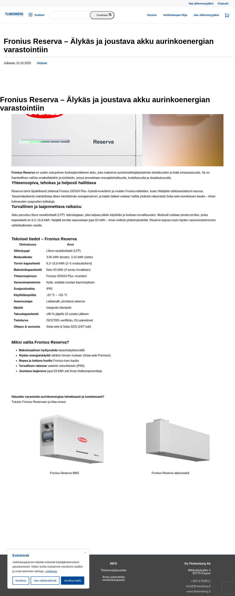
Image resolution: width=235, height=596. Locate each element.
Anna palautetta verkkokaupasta (113, 578)
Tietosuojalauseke (113, 570)
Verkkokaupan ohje (175, 15)
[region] (48, 569)
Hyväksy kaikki (72, 580)
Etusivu (152, 15)
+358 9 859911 (201, 581)
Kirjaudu (223, 3)
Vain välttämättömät (45, 580)
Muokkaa (20, 580)
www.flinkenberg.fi (199, 591)
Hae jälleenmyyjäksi (201, 3)
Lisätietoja (51, 571)
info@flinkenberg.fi (198, 586)
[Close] (85, 552)
